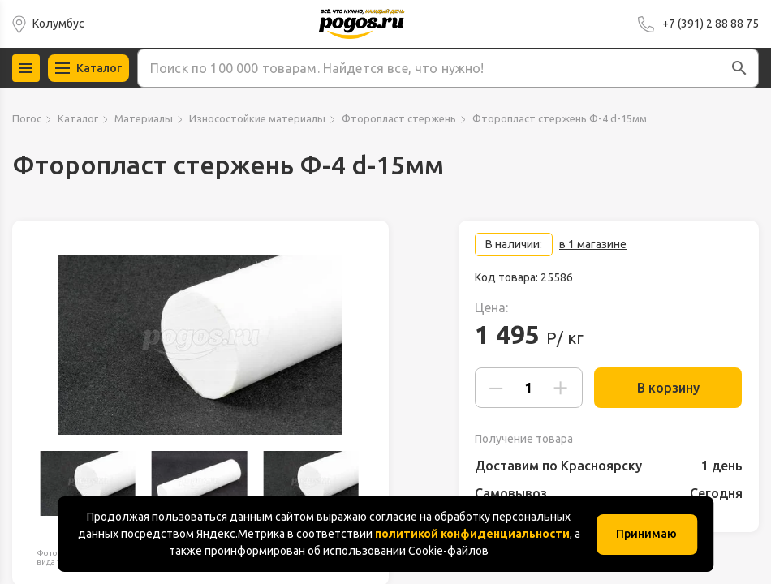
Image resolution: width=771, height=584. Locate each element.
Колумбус (58, 23)
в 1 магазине (593, 244)
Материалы (143, 118)
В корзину (662, 387)
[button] (739, 68)
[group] (200, 345)
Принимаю (646, 533)
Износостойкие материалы (257, 118)
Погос (26, 118)
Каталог (78, 118)
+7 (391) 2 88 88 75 (710, 23)
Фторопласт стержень (399, 118)
